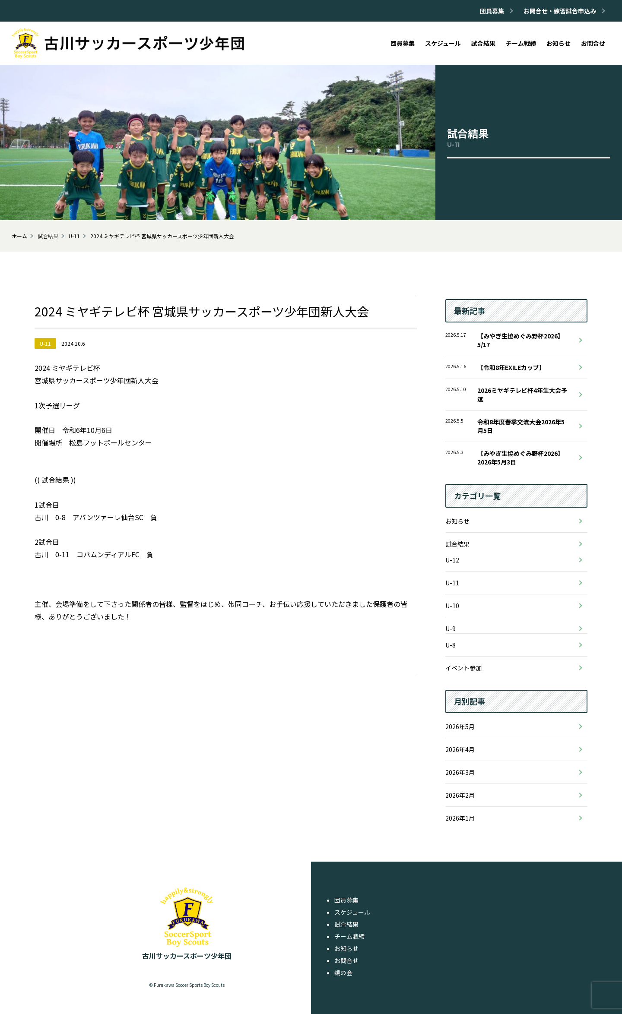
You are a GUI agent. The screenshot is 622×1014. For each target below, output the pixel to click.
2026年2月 (460, 795)
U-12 (452, 560)
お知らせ (457, 521)
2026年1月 (460, 818)
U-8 (450, 645)
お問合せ (346, 960)
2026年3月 (460, 772)
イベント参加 (463, 667)
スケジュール (352, 912)
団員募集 (346, 900)
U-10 (452, 605)
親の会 (343, 972)
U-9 (450, 628)
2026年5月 (460, 726)
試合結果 (457, 544)
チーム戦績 (349, 936)
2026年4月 (460, 749)
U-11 (452, 582)
